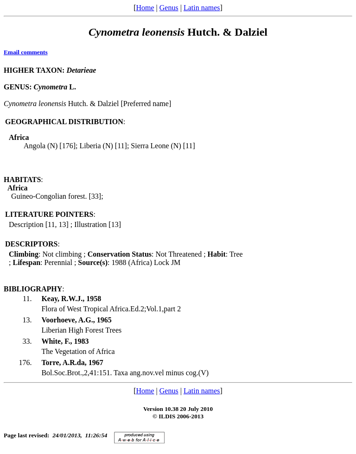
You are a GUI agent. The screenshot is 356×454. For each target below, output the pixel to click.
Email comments (26, 52)
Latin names (202, 8)
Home (145, 8)
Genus (168, 8)
